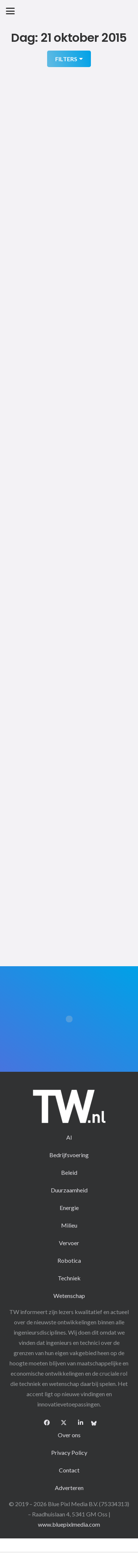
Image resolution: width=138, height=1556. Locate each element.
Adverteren (69, 1487)
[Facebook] (46, 1422)
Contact (69, 1470)
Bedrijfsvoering (69, 1154)
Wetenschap (69, 1295)
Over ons (69, 1434)
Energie (69, 1207)
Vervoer (69, 1242)
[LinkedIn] (80, 1422)
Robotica (69, 1260)
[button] (10, 11)
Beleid (69, 1172)
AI (69, 1137)
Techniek (69, 1277)
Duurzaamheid (69, 1190)
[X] (63, 1422)
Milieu (69, 1225)
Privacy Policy (69, 1452)
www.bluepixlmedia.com (69, 1524)
